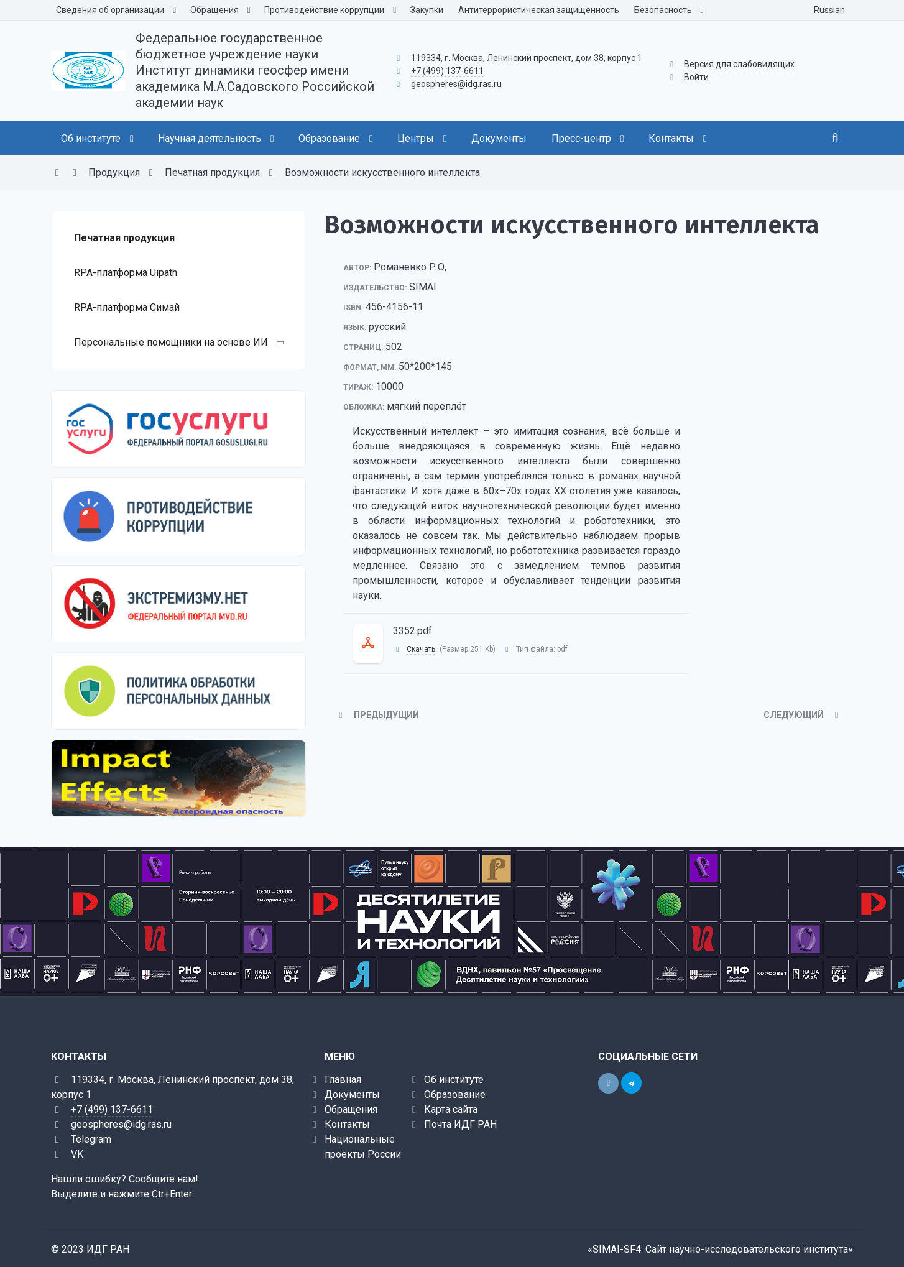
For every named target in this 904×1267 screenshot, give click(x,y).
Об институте (454, 1079)
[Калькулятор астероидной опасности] (178, 778)
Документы (352, 1094)
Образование (455, 1094)
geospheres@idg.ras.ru (456, 84)
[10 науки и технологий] (452, 921)
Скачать (421, 649)
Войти (696, 77)
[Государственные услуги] (178, 429)
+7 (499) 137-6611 (447, 71)
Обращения (351, 1109)
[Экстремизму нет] (178, 604)
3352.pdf (412, 631)
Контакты (347, 1124)
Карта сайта (450, 1109)
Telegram (91, 1139)
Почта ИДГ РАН (460, 1124)
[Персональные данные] (178, 691)
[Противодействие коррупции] (178, 516)
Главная (343, 1079)
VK (77, 1154)
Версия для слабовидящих (739, 64)
